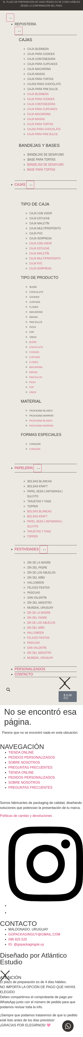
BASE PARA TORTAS (41, 159)
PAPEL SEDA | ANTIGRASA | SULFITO (45, 493)
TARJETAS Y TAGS (39, 501)
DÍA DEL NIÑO (36, 577)
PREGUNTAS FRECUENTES (30, 767)
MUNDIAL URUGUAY (40, 607)
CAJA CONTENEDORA (41, 59)
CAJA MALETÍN (39, 223)
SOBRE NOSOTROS (24, 762)
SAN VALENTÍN (37, 597)
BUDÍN (33, 287)
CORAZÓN (34, 444)
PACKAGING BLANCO (41, 410)
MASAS (33, 317)
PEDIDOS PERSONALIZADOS (31, 757)
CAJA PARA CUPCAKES (42, 64)
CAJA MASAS (36, 74)
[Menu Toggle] (10, 18)
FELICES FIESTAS (38, 587)
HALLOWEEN (35, 582)
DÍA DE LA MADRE (39, 562)
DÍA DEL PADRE (37, 567)
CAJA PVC (36, 233)
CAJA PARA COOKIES (41, 54)
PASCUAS (33, 592)
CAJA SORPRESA (40, 238)
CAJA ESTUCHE (39, 218)
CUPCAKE (34, 302)
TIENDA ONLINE (21, 752)
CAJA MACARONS (39, 69)
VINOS (32, 337)
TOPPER (32, 506)
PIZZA (32, 327)
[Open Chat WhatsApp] (68, 1026)
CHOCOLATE (36, 292)
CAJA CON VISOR (40, 213)
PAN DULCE (35, 322)
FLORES (33, 307)
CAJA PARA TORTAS (40, 79)
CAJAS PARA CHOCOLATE (44, 84)
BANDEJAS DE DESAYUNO (45, 154)
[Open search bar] (8, 690)
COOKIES (34, 297)
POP (31, 332)
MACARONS (36, 312)
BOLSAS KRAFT (37, 486)
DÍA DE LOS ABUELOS (41, 572)
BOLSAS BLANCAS (39, 481)
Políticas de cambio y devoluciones (26, 815)
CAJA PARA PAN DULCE (42, 89)
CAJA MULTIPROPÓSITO (45, 228)
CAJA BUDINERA (38, 49)
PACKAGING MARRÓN (41, 415)
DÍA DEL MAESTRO (39, 602)
